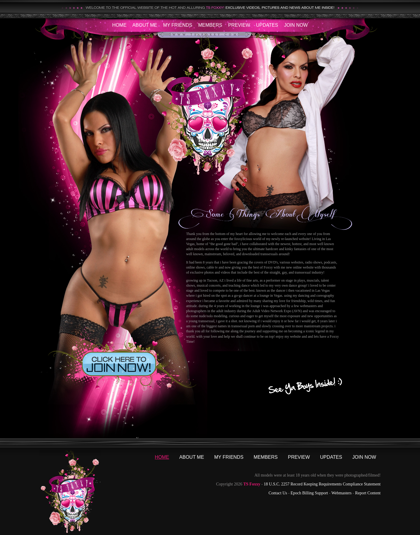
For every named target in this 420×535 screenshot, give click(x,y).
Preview (239, 25)
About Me (144, 25)
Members (210, 25)
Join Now (296, 25)
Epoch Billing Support (309, 493)
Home (119, 25)
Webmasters (341, 493)
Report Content (368, 493)
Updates (267, 25)
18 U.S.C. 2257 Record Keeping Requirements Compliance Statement (322, 484)
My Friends (177, 25)
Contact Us (278, 493)
